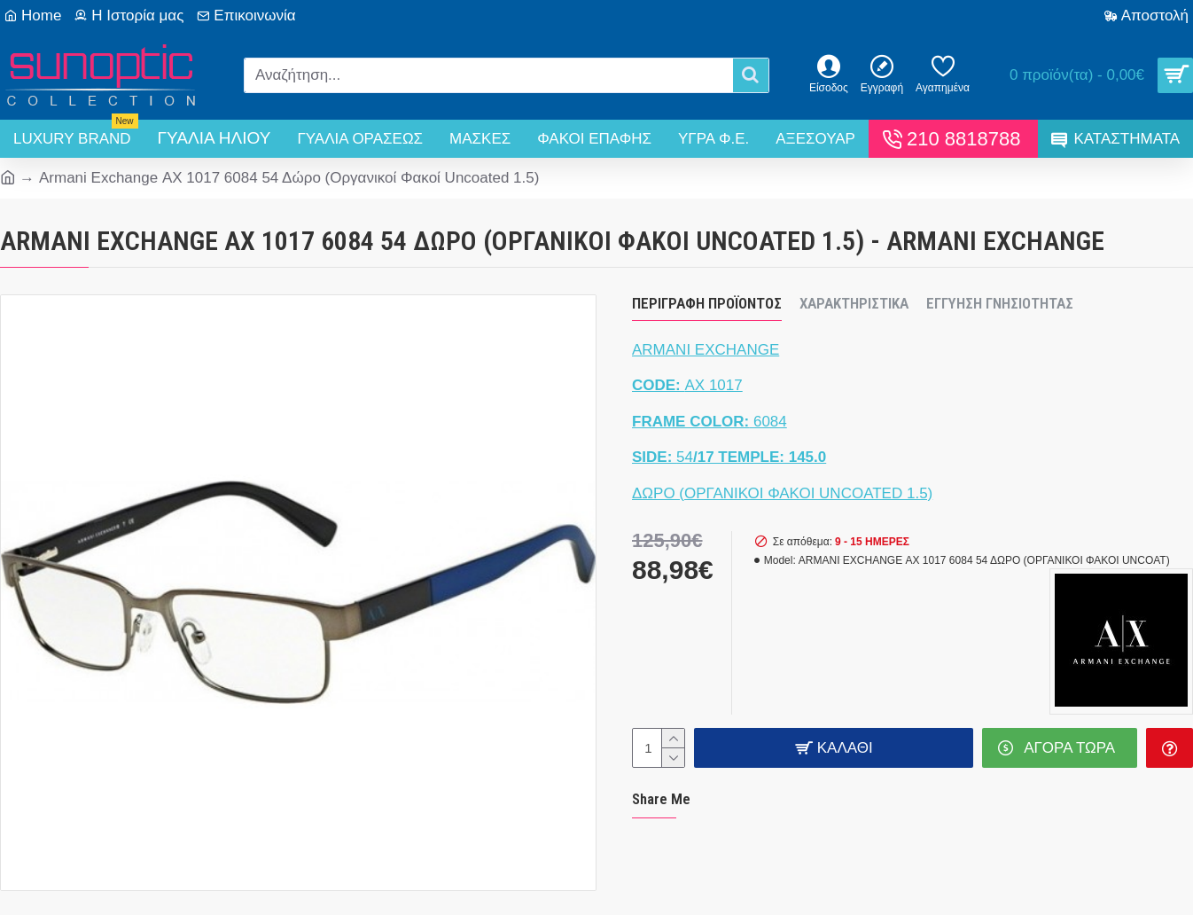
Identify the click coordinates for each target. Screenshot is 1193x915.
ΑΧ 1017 (687, 385)
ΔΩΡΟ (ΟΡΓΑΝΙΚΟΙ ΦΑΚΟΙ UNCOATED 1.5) (782, 493)
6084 (709, 421)
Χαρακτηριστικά (853, 303)
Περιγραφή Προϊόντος (707, 303)
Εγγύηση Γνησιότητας (999, 303)
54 (729, 457)
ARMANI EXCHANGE (705, 349)
